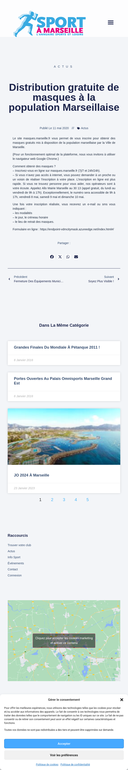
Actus (64, 66)
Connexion (15, 575)
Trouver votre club (19, 545)
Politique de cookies (47, 764)
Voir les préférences (64, 755)
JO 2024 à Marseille (31, 475)
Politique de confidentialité (75, 764)
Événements (16, 563)
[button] (122, 700)
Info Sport (14, 557)
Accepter (64, 744)
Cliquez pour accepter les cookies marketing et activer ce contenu (64, 640)
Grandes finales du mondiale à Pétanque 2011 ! (57, 347)
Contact (13, 569)
